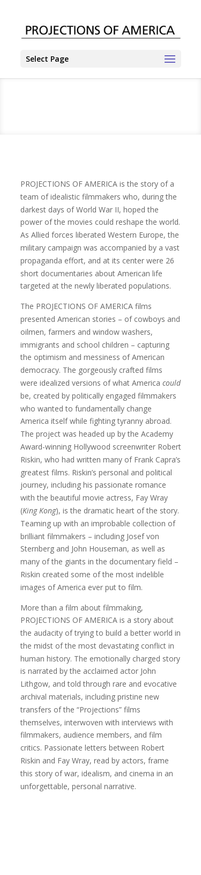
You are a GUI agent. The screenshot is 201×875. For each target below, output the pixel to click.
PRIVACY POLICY (140, 849)
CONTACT (39, 849)
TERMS (85, 849)
